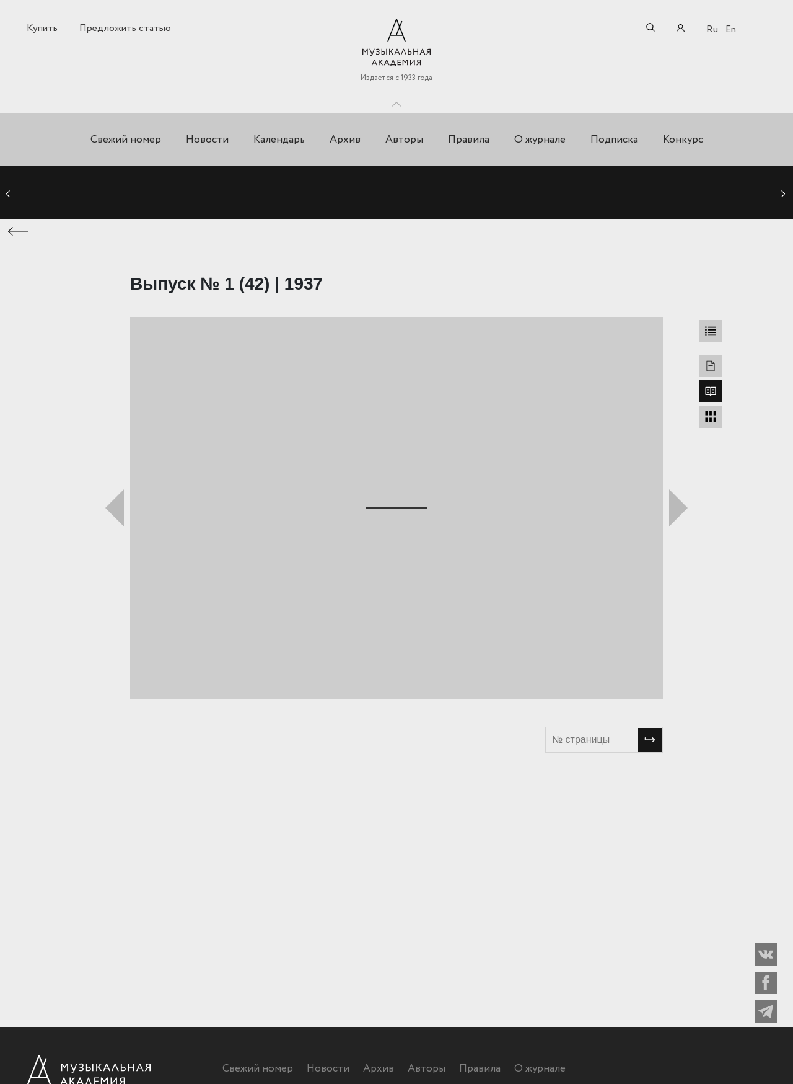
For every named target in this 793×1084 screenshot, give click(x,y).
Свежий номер (125, 140)
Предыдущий (114, 508)
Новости (207, 140)
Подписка (614, 140)
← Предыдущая (18, 231)
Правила (468, 140)
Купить (42, 28)
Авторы (404, 140)
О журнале (540, 140)
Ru (712, 29)
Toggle (396, 101)
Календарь (279, 140)
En (730, 29)
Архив (345, 140)
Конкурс (683, 140)
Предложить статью (125, 28)
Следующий (678, 508)
